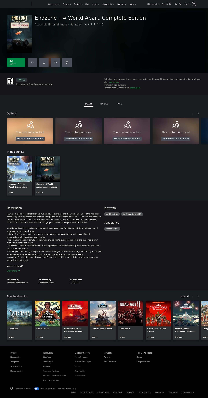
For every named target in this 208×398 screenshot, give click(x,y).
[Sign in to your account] (190, 3)
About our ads (173, 392)
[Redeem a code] (67, 62)
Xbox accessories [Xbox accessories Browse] (16, 371)
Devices (77, 4)
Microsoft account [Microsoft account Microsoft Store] (81, 357)
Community (107, 4)
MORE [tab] (119, 103)
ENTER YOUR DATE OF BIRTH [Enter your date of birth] (30, 139)
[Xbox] (39, 4)
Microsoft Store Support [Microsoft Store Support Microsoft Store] (83, 362)
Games (66, 4)
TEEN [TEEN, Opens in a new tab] (21, 79)
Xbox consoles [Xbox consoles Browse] (15, 357)
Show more (13, 270)
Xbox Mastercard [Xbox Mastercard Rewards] (110, 362)
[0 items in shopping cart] (178, 3)
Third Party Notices (144, 392)
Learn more (114, 81)
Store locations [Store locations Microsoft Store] (80, 375)
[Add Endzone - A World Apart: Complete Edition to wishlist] (32, 62)
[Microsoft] (20, 4)
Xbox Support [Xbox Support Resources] (48, 362)
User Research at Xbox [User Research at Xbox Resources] (51, 380)
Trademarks (130, 392)
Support (120, 4)
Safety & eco (159, 392)
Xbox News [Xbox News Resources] (47, 357)
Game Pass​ (52, 4)
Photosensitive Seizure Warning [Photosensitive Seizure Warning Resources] (54, 375)
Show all (184, 296)
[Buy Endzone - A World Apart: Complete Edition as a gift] (55, 62)
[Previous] (192, 114)
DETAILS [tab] (88, 103)
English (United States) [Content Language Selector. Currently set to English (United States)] (23, 388)
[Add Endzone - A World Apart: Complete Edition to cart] (44, 62)
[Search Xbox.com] (166, 3)
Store (94, 4)
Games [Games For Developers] (139, 357)
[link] (19, 176)
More (132, 4)
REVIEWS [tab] (104, 103)
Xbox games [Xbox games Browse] (14, 362)
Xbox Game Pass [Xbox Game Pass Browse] (16, 366)
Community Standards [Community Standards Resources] (51, 371)
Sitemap (73, 392)
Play (87, 4)
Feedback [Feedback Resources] (46, 366)
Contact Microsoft (86, 392)
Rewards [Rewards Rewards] (107, 357)
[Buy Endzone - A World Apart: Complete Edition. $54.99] (16, 62)
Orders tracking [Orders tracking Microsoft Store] (80, 371)
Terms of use (117, 392)
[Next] (198, 114)
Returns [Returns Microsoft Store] (77, 366)
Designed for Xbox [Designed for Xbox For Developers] (143, 362)
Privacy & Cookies (103, 392)
